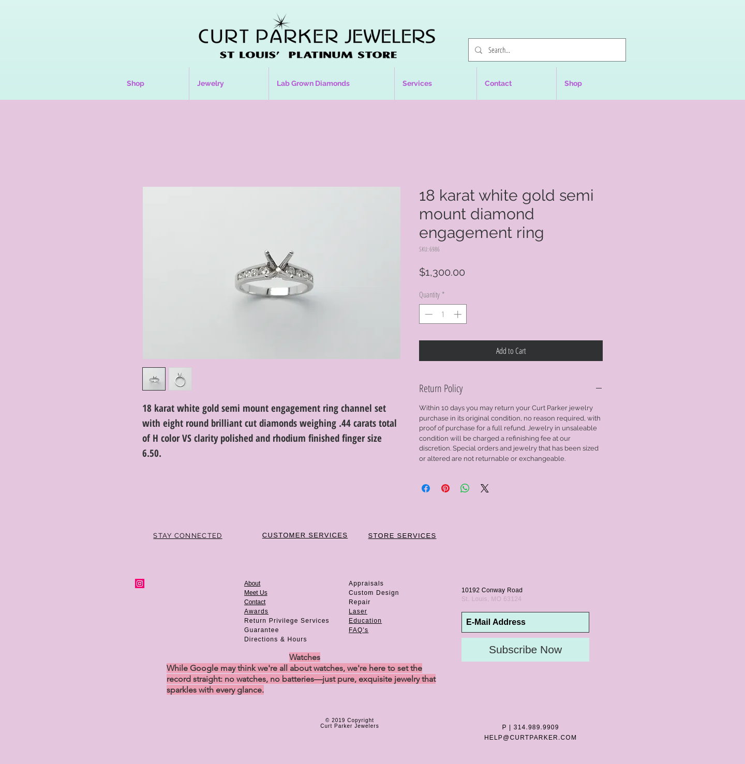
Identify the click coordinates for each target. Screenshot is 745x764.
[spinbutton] (443, 314)
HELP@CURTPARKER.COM (530, 737)
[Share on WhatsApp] (465, 488)
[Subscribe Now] (525, 650)
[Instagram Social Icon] (139, 583)
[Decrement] (428, 314)
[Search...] (546, 50)
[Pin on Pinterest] (445, 488)
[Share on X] (485, 488)
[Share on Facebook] (426, 488)
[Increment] (459, 314)
